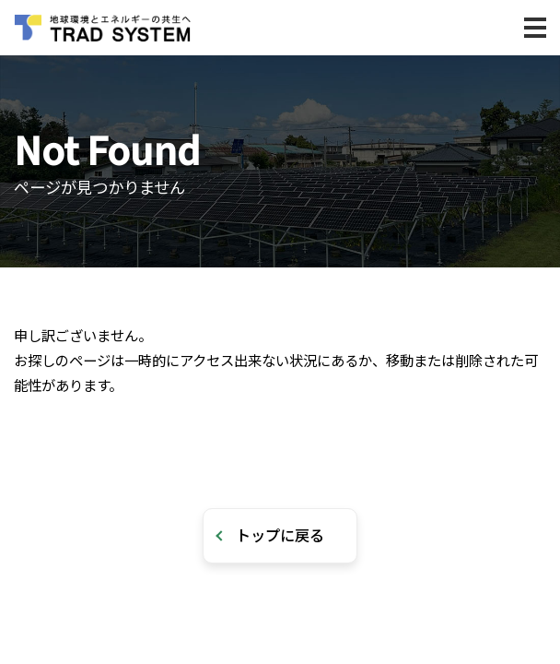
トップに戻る (280, 535)
